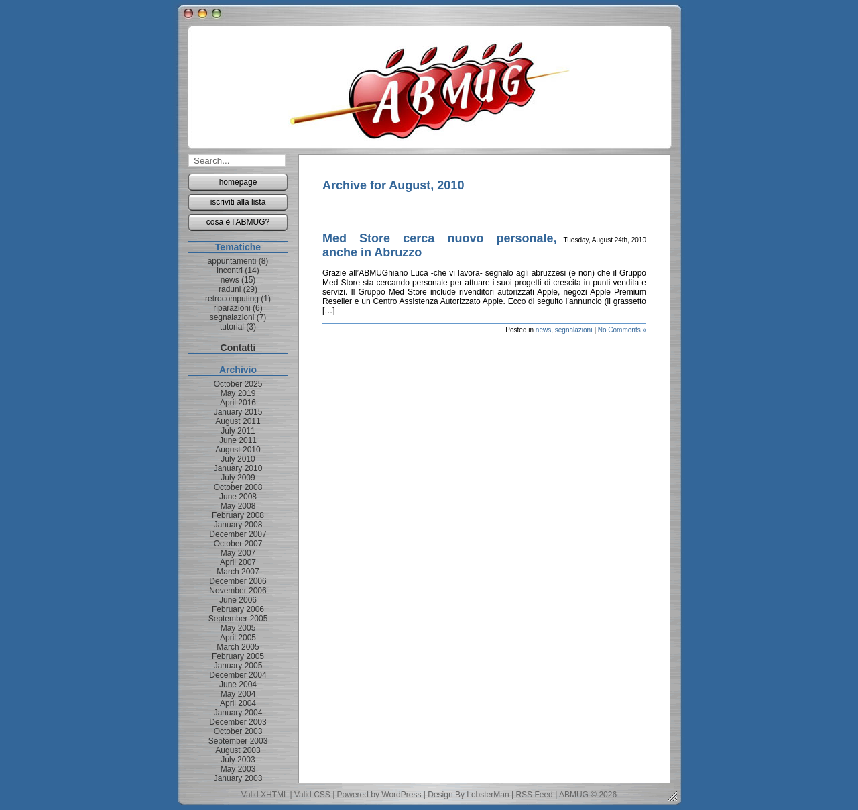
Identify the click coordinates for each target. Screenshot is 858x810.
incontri (230, 270)
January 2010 (238, 468)
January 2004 (238, 712)
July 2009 (238, 478)
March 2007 (238, 571)
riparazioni (231, 308)
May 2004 (238, 694)
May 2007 (238, 553)
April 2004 (238, 703)
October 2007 (238, 543)
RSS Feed (533, 794)
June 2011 (238, 440)
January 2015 (238, 412)
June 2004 (238, 684)
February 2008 (238, 515)
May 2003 (238, 769)
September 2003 (238, 741)
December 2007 (237, 534)
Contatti (238, 347)
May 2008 (238, 506)
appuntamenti (232, 261)
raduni (230, 289)
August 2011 (237, 421)
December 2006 (237, 581)
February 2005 (238, 656)
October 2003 (238, 731)
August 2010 (237, 449)
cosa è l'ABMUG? (237, 222)
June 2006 (238, 600)
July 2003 (238, 759)
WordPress (401, 794)
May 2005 (238, 628)
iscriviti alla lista (238, 202)
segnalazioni (574, 330)
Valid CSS (312, 794)
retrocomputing (232, 298)
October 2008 (238, 487)
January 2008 (238, 524)
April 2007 (238, 562)
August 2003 (237, 750)
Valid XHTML (264, 794)
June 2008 (238, 496)
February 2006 (238, 609)
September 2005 (238, 618)
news (543, 330)
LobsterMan (488, 794)
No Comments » (622, 330)
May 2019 (238, 393)
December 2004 (237, 675)
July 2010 (238, 459)
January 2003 (238, 778)
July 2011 (238, 431)
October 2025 (238, 384)
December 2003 (237, 722)
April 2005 (238, 637)
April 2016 (238, 402)
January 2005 (238, 665)
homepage (238, 182)
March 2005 (238, 647)
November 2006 (237, 590)
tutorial (232, 327)
